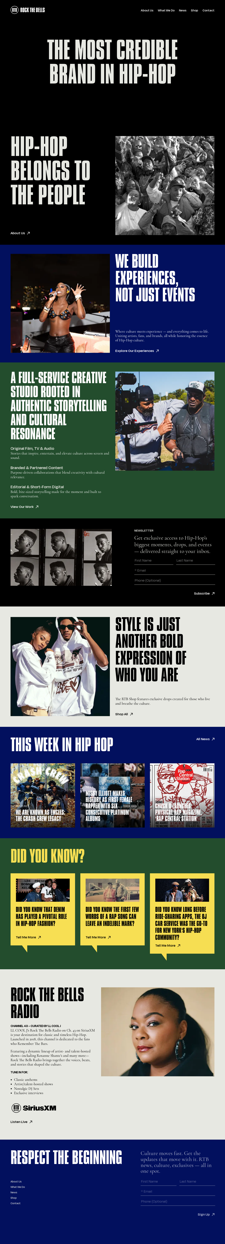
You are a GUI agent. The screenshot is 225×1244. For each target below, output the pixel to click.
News (183, 11)
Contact (208, 11)
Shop (194, 11)
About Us (147, 11)
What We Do (166, 11)
